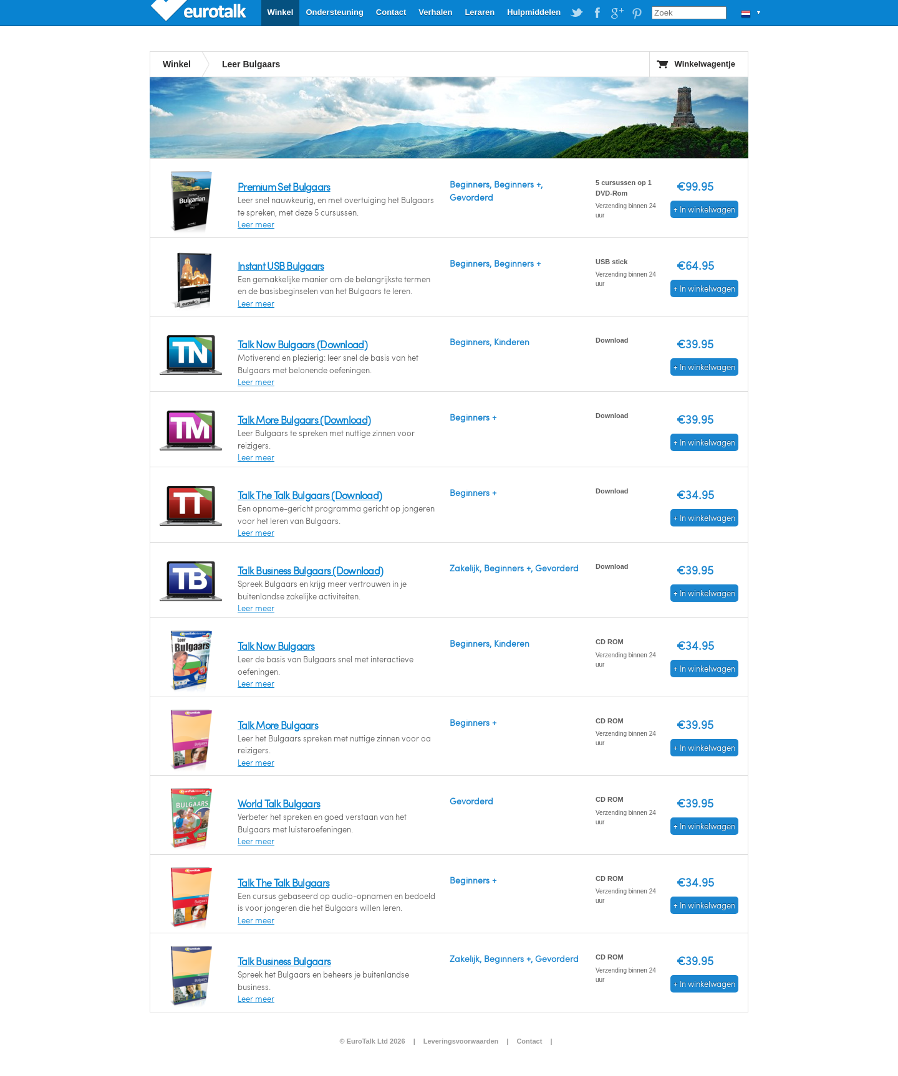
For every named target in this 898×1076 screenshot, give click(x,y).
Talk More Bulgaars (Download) (304, 419)
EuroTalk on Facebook (597, 13)
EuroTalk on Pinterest (637, 13)
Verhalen (435, 12)
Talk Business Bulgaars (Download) (310, 570)
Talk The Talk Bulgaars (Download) (310, 495)
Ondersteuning (334, 12)
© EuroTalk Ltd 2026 (372, 1041)
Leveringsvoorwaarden (460, 1041)
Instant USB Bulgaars (281, 265)
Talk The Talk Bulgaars (283, 882)
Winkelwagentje (705, 64)
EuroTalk (199, 12)
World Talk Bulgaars (279, 803)
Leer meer (256, 224)
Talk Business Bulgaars (284, 961)
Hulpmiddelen (534, 12)
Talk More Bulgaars (278, 724)
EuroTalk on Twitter (577, 13)
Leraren (480, 12)
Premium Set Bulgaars (284, 186)
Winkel (281, 12)
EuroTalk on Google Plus (617, 13)
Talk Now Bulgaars (276, 645)
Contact (391, 12)
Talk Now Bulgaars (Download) (302, 344)
